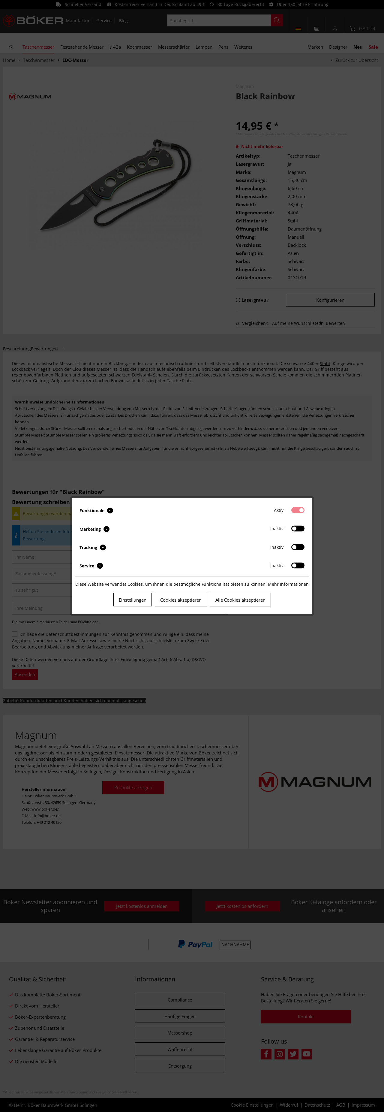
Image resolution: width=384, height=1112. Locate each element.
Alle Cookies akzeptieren (240, 600)
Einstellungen (132, 600)
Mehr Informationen (288, 584)
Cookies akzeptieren (181, 600)
